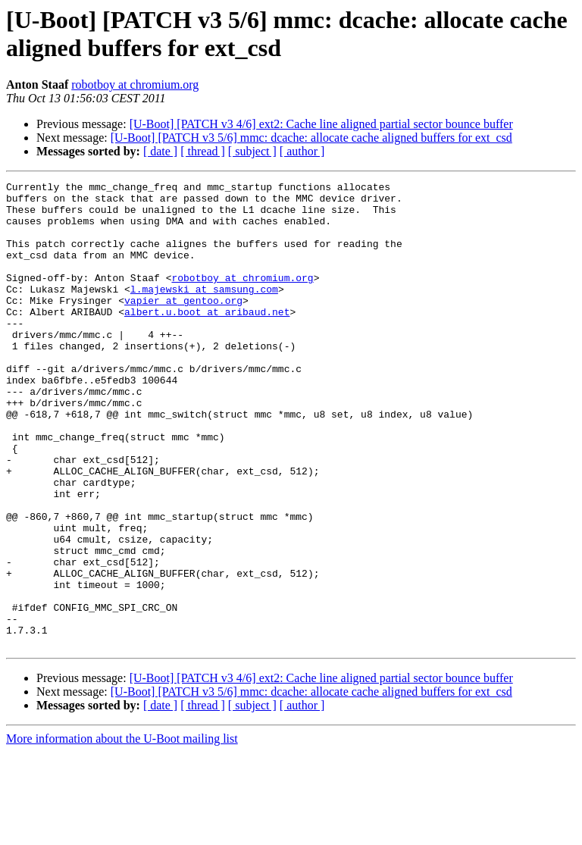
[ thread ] (202, 151)
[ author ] (302, 151)
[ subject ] (252, 151)
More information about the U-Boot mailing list (122, 831)
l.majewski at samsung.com (204, 311)
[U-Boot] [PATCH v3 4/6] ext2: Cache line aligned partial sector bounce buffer (321, 123)
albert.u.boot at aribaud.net (206, 339)
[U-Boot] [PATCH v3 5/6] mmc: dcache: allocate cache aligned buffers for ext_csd (311, 137)
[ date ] (160, 151)
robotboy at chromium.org (135, 84)
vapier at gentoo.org (183, 325)
